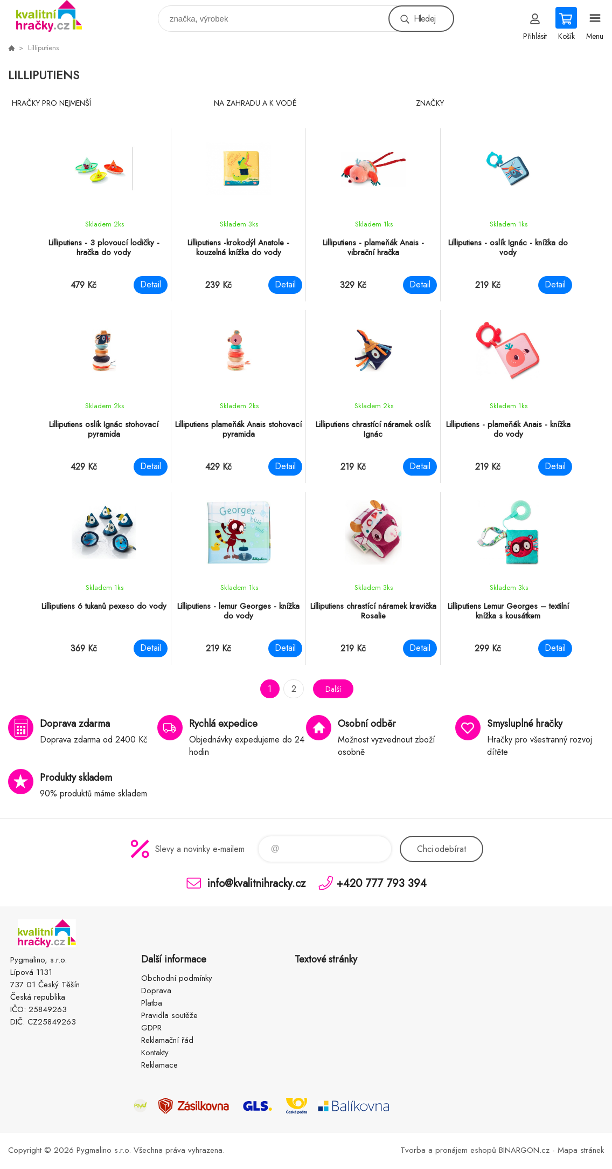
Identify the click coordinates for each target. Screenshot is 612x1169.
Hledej (424, 18)
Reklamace (159, 1065)
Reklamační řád (167, 1040)
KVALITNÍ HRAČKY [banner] (55, 16)
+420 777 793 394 (382, 883)
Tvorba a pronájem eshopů (448, 1150)
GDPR (151, 1028)
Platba (151, 1003)
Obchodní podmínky (176, 978)
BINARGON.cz (524, 1150)
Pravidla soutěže (169, 1015)
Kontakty (155, 1052)
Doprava (156, 990)
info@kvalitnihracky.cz (256, 883)
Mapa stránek (581, 1150)
